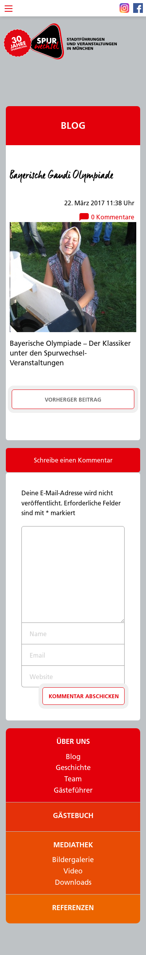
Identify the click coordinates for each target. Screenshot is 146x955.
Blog (73, 125)
